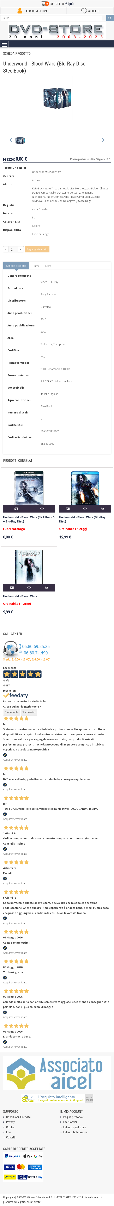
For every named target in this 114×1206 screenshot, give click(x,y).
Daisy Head (69, 197)
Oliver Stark (83, 197)
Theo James (59, 188)
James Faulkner (50, 192)
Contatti (11, 1137)
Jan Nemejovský (67, 201)
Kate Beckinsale (41, 188)
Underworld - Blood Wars (20, 596)
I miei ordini (70, 1122)
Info (8, 1132)
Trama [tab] (36, 266)
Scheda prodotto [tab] (16, 266)
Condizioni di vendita (18, 1117)
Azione (36, 180)
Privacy (10, 1122)
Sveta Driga (84, 201)
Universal (46, 307)
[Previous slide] (11, 141)
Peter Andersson (69, 192)
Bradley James (53, 197)
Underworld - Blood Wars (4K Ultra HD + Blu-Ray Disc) (29, 519)
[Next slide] (103, 141)
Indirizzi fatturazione (75, 1132)
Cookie (10, 1127)
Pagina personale (73, 1117)
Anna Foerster (40, 209)
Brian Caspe (50, 201)
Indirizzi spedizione (74, 1127)
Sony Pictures (48, 294)
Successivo (29, 712)
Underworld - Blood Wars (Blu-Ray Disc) (82, 519)
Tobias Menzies (76, 188)
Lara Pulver (92, 188)
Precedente (11, 712)
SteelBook (47, 406)
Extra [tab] (48, 266)
